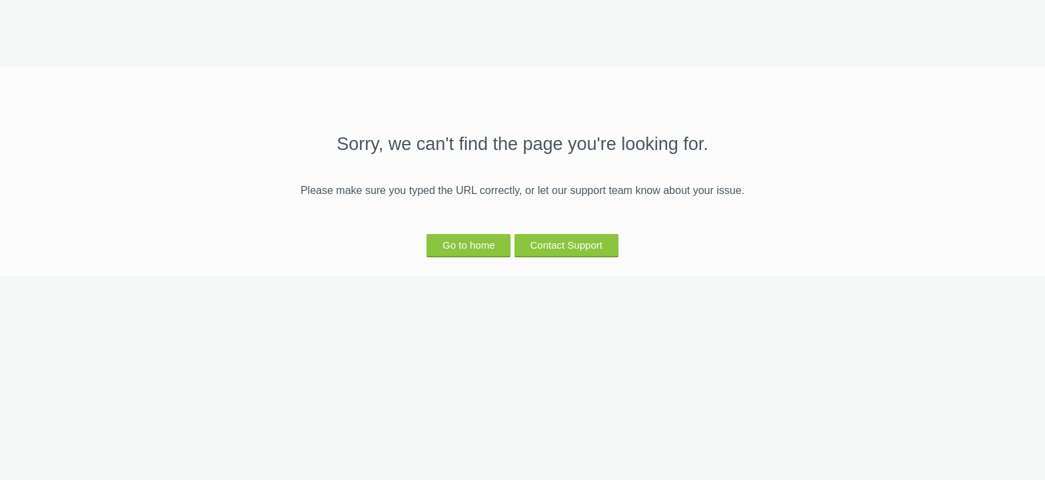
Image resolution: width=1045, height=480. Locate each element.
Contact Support (566, 245)
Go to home (469, 245)
